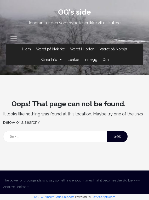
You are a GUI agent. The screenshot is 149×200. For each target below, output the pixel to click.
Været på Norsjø (113, 49)
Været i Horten (82, 49)
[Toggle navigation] (13, 38)
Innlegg (90, 59)
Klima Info (51, 59)
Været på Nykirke (50, 49)
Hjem (26, 49)
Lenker (73, 59)
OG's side (74, 12)
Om (105, 59)
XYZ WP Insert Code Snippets (54, 197)
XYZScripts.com (104, 197)
